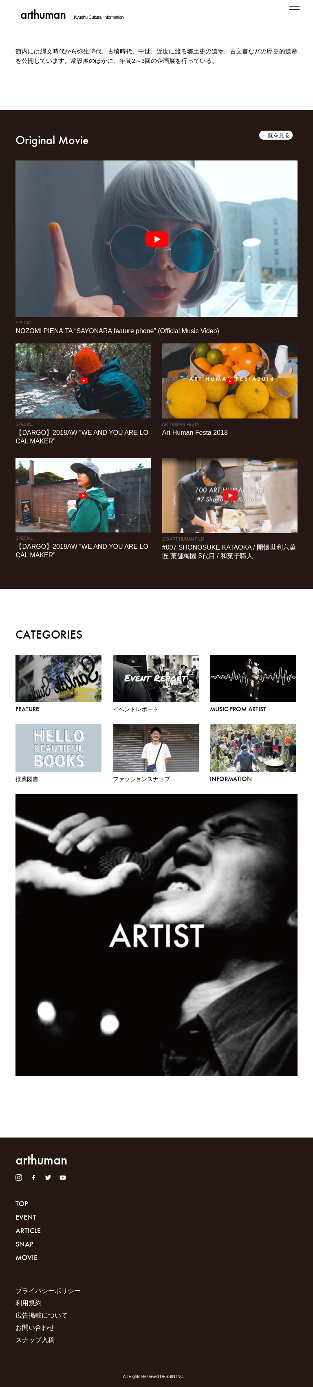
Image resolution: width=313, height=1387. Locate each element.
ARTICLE (28, 1230)
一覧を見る (276, 135)
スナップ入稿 (35, 1339)
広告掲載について (41, 1315)
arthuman (43, 14)
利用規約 (28, 1303)
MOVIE (26, 1257)
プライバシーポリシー (48, 1290)
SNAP (24, 1244)
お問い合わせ (35, 1327)
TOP (21, 1203)
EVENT (25, 1217)
